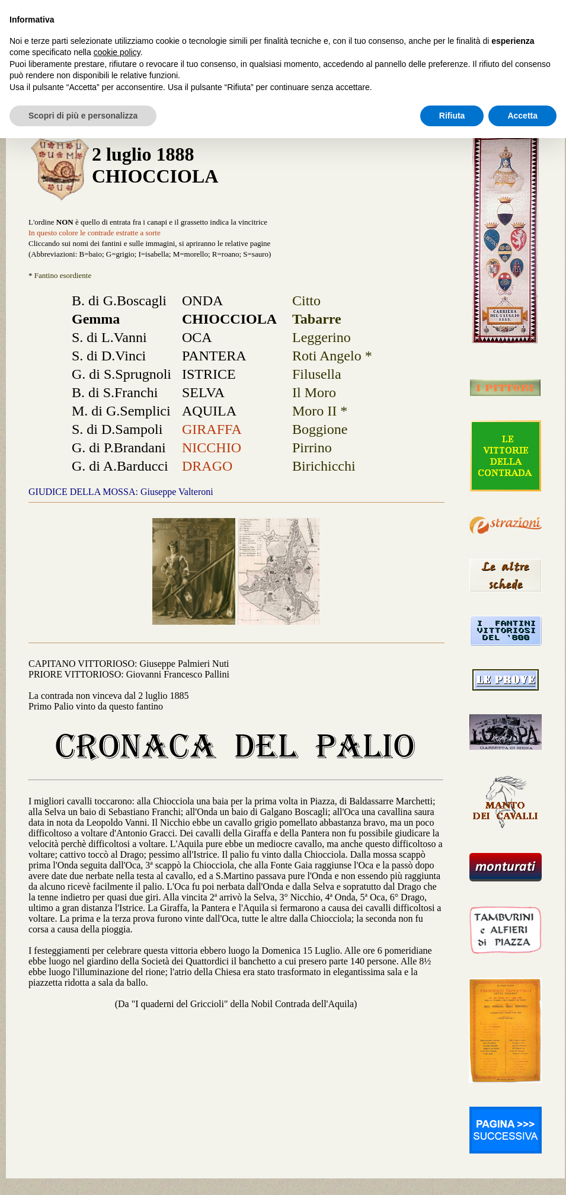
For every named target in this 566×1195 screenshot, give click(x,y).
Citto (306, 300)
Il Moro (314, 392)
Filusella (316, 374)
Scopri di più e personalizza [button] (82, 115)
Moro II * (319, 410)
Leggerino (321, 337)
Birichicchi (324, 466)
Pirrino (312, 447)
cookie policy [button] (117, 52)
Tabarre (316, 319)
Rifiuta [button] (452, 115)
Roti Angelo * (332, 355)
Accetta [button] (522, 115)
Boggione (319, 429)
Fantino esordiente (62, 275)
